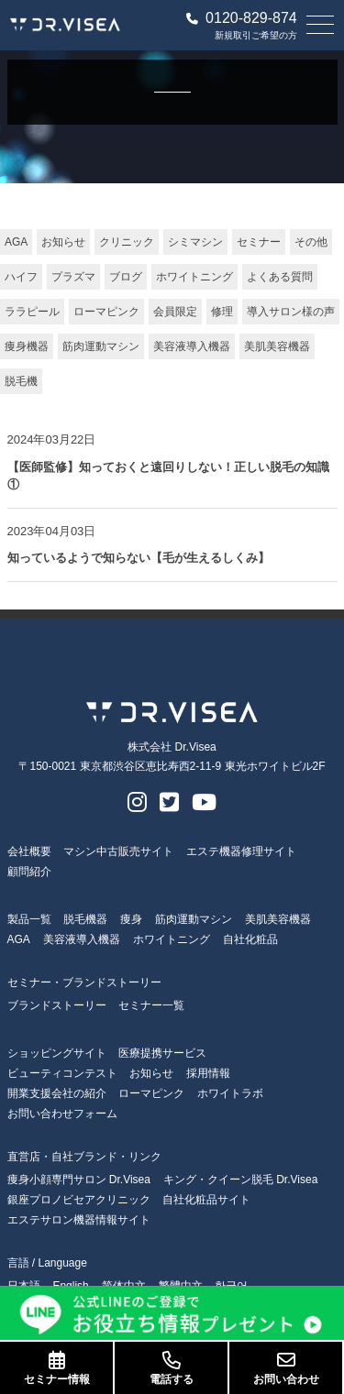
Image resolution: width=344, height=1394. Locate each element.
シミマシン (195, 242)
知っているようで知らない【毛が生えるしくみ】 (138, 558)
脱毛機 (21, 381)
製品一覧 (29, 919)
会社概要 (29, 851)
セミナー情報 (56, 1368)
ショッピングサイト (56, 1053)
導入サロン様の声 (291, 311)
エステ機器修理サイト (241, 851)
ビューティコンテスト (62, 1073)
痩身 (131, 919)
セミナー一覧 (151, 1005)
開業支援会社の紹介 (56, 1093)
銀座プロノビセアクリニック (78, 1199)
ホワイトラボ (230, 1093)
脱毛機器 (85, 919)
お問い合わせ (285, 1368)
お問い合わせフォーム (62, 1113)
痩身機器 (27, 346)
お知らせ (63, 242)
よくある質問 (280, 276)
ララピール (32, 311)
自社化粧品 (250, 939)
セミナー (259, 242)
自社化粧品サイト (206, 1199)
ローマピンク (106, 311)
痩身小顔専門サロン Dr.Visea (78, 1179)
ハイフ (21, 276)
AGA (16, 242)
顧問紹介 (29, 871)
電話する (171, 1368)
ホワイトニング (194, 276)
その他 (310, 242)
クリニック (126, 242)
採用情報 (208, 1073)
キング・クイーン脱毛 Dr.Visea (240, 1179)
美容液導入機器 (191, 346)
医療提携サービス (162, 1053)
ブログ (125, 276)
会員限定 (175, 311)
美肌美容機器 (277, 346)
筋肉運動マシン (100, 346)
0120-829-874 (241, 18)
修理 (222, 311)
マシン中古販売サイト (118, 851)
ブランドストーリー (56, 1005)
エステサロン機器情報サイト (78, 1219)
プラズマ (73, 276)
